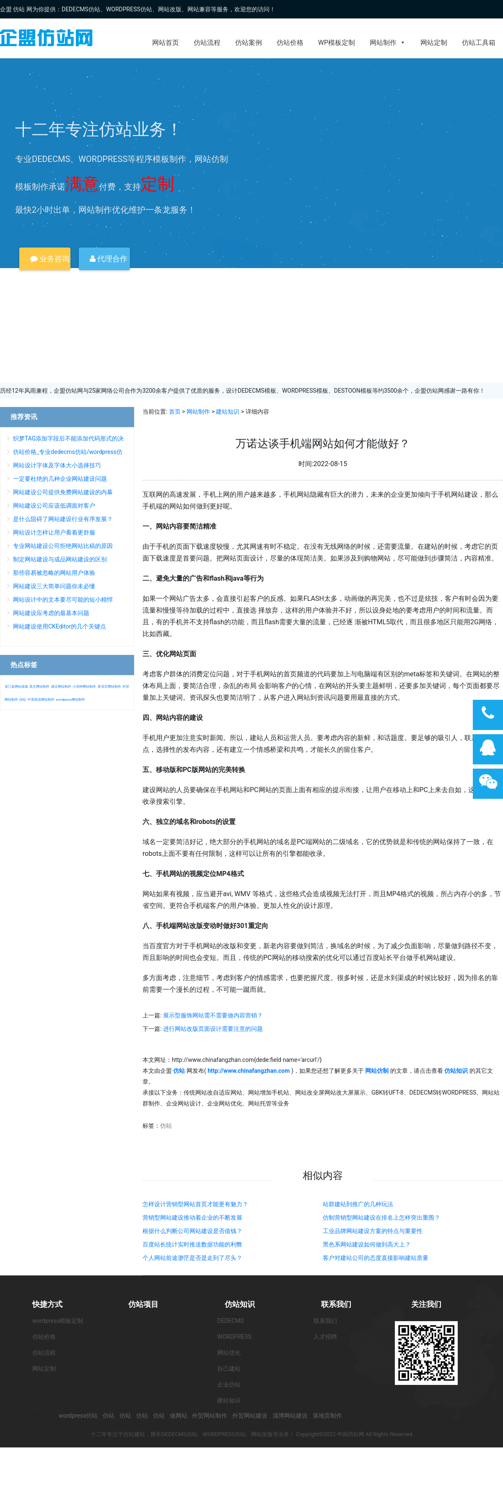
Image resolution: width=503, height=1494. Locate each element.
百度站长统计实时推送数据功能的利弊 (192, 1244)
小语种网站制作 (84, 686)
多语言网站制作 (109, 686)
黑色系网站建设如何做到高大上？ (367, 1244)
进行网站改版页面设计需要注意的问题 (213, 1028)
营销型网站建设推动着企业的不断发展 (192, 1217)
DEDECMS (230, 1320)
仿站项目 (143, 1304)
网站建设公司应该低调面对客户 (54, 505)
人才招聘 (325, 1336)
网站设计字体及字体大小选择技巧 (57, 465)
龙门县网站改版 (16, 686)
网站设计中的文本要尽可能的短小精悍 (63, 599)
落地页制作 (327, 1415)
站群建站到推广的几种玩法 (358, 1204)
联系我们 (336, 1304)
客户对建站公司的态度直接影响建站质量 (375, 1257)
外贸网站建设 (249, 1415)
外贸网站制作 (209, 1415)
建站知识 (227, 411)
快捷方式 (47, 1304)
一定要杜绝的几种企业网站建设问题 (60, 478)
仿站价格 (290, 43)
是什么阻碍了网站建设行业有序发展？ (63, 519)
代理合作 (108, 258)
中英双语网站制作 (41, 699)
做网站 (178, 1415)
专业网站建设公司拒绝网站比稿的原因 (63, 545)
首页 (175, 411)
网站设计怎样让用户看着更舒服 (54, 532)
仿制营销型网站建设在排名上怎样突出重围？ (381, 1217)
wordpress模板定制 (57, 1320)
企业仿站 (229, 1384)
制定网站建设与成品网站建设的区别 (60, 559)
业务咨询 (50, 258)
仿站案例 (248, 43)
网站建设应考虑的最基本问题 (51, 613)
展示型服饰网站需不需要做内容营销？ (213, 1015)
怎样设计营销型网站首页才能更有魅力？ (195, 1204)
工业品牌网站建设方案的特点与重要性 (373, 1231)
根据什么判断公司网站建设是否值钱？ (192, 1231)
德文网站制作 (61, 686)
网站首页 (165, 43)
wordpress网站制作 (70, 699)
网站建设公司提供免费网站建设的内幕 (63, 492)
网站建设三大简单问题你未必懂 (54, 586)
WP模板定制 (336, 43)
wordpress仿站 (78, 1415)
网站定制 (433, 43)
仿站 (166, 1125)
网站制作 (388, 43)
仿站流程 (207, 43)
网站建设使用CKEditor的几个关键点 (59, 626)
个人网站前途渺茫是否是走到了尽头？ (192, 1257)
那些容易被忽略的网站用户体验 (54, 572)
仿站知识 (240, 1304)
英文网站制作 (39, 686)
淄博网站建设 (290, 1415)
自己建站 (229, 1368)
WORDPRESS (234, 1336)
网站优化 (229, 1352)
